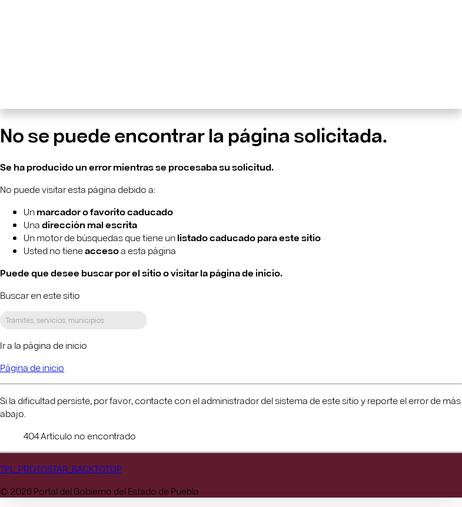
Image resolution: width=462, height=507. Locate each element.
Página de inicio (32, 367)
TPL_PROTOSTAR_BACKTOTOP (61, 468)
